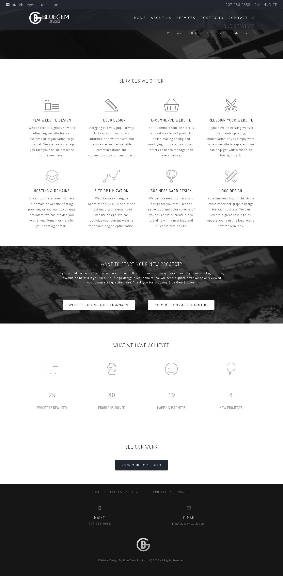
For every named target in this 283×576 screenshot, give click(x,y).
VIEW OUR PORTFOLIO (141, 465)
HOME (140, 18)
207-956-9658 (238, 5)
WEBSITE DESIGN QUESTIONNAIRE (99, 305)
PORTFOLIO (212, 18)
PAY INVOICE (265, 5)
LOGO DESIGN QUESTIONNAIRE (181, 305)
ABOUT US (161, 18)
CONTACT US (242, 18)
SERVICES (186, 18)
